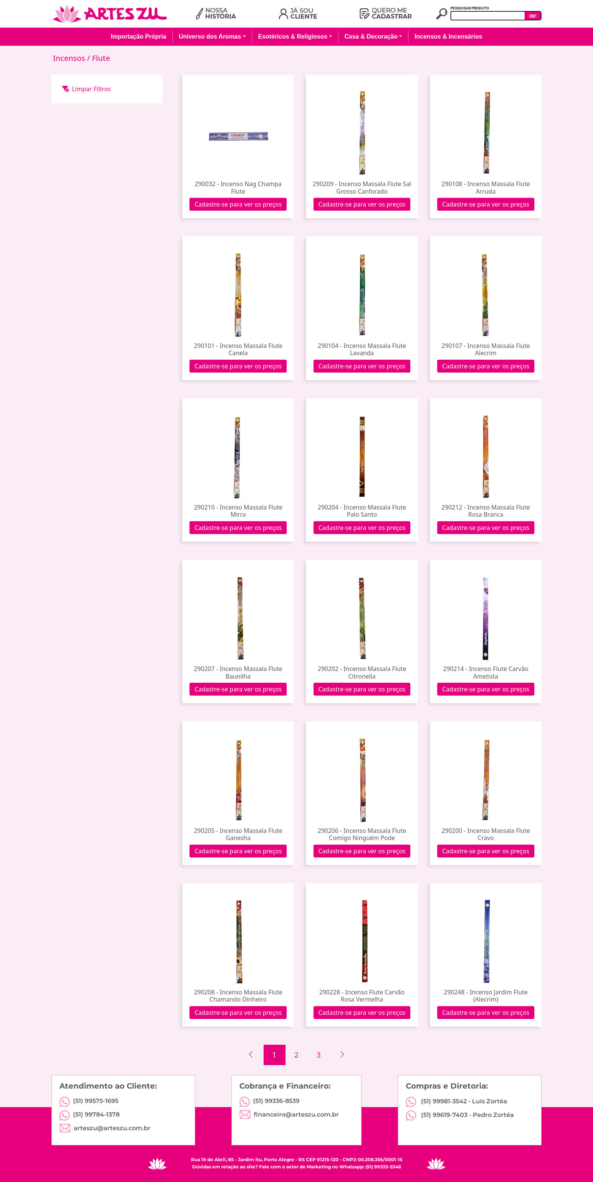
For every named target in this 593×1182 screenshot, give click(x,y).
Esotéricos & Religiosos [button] (293, 36)
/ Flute (98, 58)
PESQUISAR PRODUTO (469, 8)
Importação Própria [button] (138, 36)
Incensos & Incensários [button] (448, 36)
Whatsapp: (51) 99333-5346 (370, 1167)
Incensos (70, 58)
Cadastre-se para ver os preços (238, 204)
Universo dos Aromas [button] (210, 36)
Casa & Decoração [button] (371, 36)
